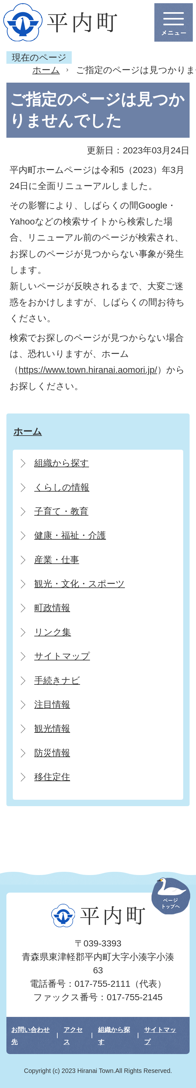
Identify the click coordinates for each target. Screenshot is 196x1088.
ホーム (46, 70)
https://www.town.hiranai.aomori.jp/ (88, 370)
